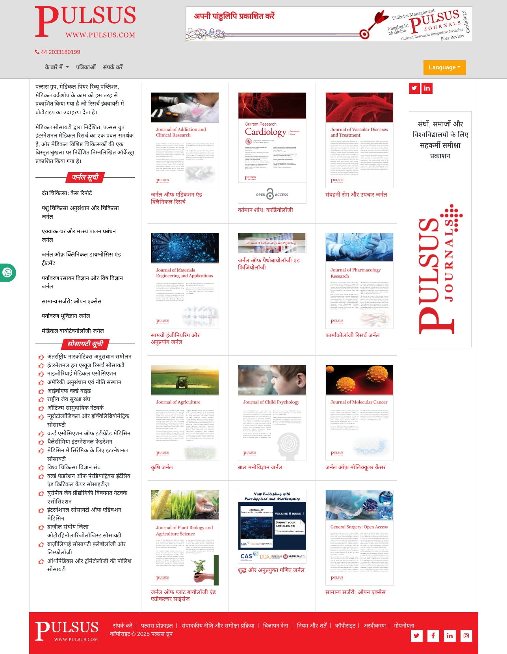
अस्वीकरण (375, 625)
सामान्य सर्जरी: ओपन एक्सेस (72, 301)
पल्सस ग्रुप (162, 634)
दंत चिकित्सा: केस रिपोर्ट (67, 193)
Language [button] (442, 67)
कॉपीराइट (345, 625)
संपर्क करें (113, 67)
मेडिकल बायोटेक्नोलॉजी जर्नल (73, 331)
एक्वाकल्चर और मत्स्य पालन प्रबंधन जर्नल (79, 235)
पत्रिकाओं (86, 67)
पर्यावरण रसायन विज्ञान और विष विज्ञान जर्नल (82, 282)
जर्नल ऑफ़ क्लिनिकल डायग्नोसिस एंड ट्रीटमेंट (81, 258)
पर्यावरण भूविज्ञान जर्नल (66, 316)
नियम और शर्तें (312, 625)
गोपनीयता (404, 625)
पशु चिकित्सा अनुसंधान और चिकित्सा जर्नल (80, 212)
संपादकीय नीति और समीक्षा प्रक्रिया (218, 625)
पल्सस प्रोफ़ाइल (157, 625)
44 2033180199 (57, 52)
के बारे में (55, 67)
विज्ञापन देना (276, 625)
